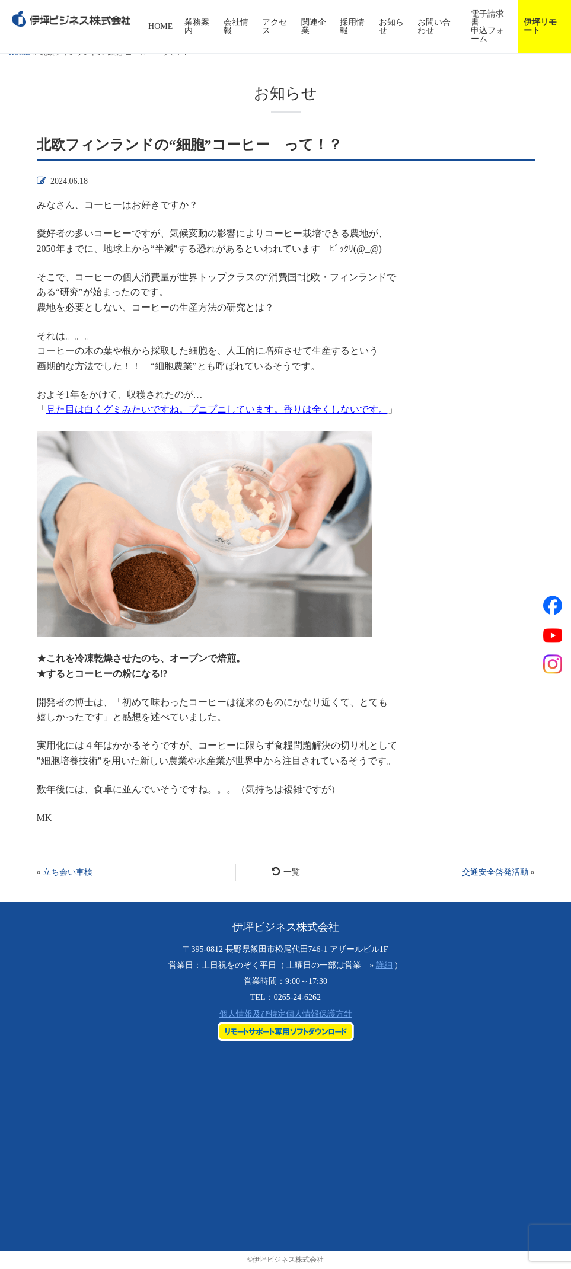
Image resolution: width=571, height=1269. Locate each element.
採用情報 (352, 26)
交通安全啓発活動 (495, 872)
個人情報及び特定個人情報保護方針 (285, 1013)
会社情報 (236, 26)
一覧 (286, 872)
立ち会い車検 (67, 872)
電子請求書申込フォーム (487, 26)
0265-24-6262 (297, 997)
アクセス (274, 26)
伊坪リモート (540, 26)
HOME (160, 26)
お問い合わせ (434, 26)
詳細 (384, 965)
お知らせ (391, 26)
